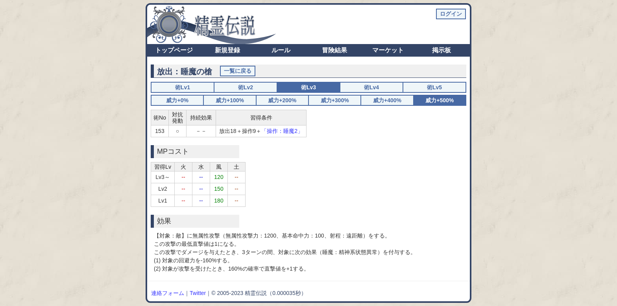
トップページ (174, 50)
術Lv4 (371, 87)
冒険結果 (334, 50)
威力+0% (177, 100)
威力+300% (335, 100)
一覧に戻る (237, 71)
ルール (281, 50)
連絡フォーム (167, 293)
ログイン (451, 14)
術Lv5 (434, 87)
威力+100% (230, 100)
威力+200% (282, 100)
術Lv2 (245, 87)
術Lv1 (182, 87)
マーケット (388, 50)
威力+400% (387, 100)
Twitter (198, 293)
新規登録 (227, 50)
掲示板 (441, 50)
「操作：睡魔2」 (282, 131)
